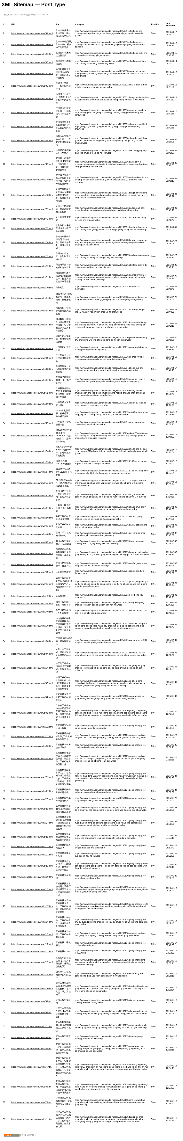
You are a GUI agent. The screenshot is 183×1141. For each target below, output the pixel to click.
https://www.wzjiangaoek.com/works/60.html (32, 404)
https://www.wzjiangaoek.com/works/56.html (32, 451)
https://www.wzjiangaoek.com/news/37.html (32, 654)
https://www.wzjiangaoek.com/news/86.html (32, 86)
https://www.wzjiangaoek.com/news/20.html (32, 866)
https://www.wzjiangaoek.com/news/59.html (32, 413)
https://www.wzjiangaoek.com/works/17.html (32, 906)
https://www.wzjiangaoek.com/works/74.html (32, 242)
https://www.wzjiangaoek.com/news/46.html (32, 553)
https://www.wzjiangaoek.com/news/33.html (32, 713)
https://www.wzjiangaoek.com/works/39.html (32, 626)
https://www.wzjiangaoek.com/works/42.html (32, 596)
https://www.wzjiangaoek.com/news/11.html (32, 974)
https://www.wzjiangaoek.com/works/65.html (32, 348)
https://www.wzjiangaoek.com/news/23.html (32, 837)
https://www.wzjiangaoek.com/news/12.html (32, 962)
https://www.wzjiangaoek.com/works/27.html (32, 791)
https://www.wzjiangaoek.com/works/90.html (32, 44)
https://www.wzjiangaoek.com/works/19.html (32, 877)
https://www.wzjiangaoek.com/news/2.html (31, 1102)
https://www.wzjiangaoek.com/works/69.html (32, 298)
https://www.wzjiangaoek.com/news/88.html (32, 62)
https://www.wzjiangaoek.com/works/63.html (32, 369)
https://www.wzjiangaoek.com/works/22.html (32, 846)
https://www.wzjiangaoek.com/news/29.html (32, 758)
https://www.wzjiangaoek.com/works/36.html (32, 668)
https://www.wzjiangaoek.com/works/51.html (32, 508)
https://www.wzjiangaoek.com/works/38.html (32, 641)
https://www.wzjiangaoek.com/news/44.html (32, 572)
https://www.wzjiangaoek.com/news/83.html (32, 126)
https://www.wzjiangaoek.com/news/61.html (32, 393)
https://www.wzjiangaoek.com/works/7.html (31, 1026)
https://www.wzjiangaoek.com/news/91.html (32, 33)
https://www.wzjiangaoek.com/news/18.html (32, 889)
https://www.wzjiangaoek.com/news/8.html (31, 1012)
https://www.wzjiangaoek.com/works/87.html (32, 73)
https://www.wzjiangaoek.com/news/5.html (31, 1048)
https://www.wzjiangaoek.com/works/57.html (32, 435)
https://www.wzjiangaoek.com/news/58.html (32, 423)
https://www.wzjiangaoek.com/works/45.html (32, 564)
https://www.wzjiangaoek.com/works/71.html (32, 277)
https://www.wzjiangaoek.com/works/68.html (32, 310)
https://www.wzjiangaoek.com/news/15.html (32, 934)
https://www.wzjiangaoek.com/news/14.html (32, 944)
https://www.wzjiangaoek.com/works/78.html (32, 195)
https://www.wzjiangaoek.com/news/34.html (32, 697)
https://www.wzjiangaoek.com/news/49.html (32, 526)
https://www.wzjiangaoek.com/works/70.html (32, 288)
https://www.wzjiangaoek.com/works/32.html (32, 727)
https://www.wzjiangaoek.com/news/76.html (32, 219)
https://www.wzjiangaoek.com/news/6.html (31, 1037)
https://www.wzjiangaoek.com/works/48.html (32, 534)
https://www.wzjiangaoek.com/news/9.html (31, 1001)
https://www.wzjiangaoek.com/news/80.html (32, 164)
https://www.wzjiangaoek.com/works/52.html (32, 495)
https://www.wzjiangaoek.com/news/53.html (32, 483)
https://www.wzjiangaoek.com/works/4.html (31, 1067)
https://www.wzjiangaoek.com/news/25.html (32, 809)
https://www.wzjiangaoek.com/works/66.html (32, 339)
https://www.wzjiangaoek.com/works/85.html (32, 98)
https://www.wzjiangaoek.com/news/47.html (32, 542)
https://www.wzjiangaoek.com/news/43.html (32, 584)
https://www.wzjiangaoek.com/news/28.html (32, 777)
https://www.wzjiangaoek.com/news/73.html (32, 256)
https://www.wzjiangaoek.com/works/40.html (32, 612)
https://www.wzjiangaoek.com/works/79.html (32, 179)
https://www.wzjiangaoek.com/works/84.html (32, 112)
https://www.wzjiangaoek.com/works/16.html (32, 922)
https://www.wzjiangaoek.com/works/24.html (32, 823)
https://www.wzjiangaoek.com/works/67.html (32, 324)
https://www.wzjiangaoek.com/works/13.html (32, 951)
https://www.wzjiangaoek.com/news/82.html (32, 140)
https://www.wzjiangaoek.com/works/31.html (32, 736)
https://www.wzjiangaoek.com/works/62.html (32, 380)
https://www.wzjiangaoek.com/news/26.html (32, 799)
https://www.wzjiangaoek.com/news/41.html (32, 603)
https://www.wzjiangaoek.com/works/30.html (32, 746)
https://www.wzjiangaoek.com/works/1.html (31, 1119)
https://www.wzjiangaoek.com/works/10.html (32, 988)
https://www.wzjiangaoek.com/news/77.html (32, 209)
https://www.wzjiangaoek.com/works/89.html (32, 54)
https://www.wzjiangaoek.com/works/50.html (32, 518)
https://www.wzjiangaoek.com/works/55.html (32, 462)
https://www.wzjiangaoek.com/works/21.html (32, 855)
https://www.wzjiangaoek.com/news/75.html (32, 228)
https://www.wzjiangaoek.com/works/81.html (32, 151)
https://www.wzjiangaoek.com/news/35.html (32, 683)
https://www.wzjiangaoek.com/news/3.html (31, 1087)
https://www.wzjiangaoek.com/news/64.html (32, 358)
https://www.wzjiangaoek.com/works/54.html (32, 472)
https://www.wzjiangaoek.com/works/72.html (32, 266)
